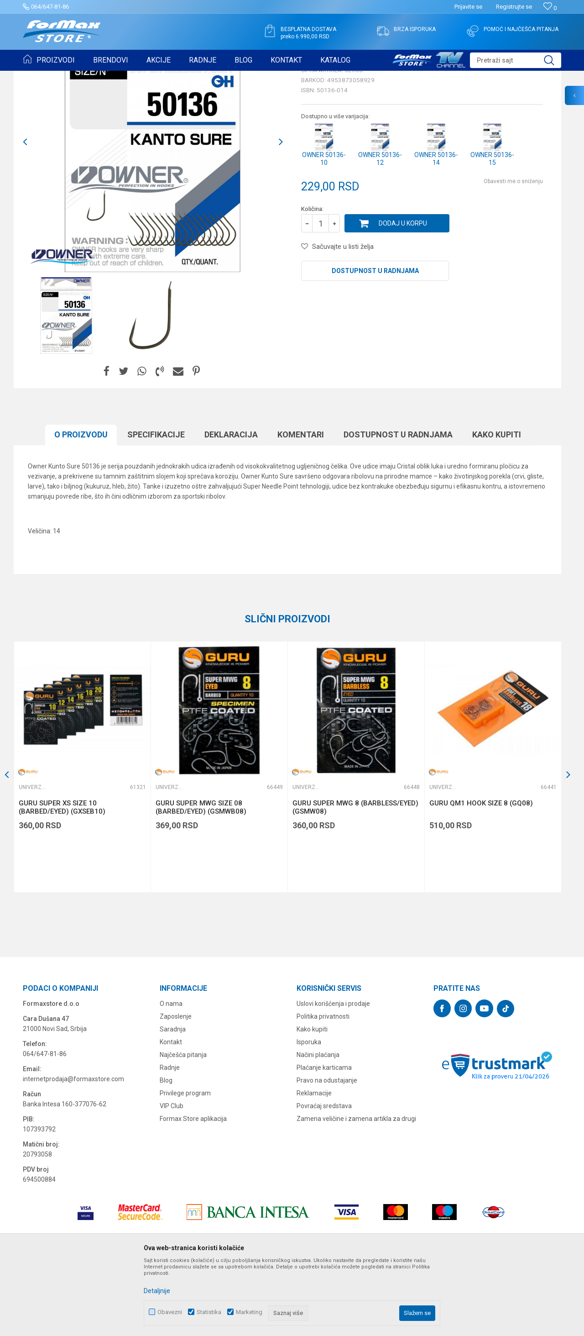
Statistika (209, 1312)
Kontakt (171, 1112)
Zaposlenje (176, 1087)
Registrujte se (514, 6)
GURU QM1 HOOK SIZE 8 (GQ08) (481, 874)
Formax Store (39, 77)
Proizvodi (74, 77)
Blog (166, 1151)
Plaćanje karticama (324, 1138)
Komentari (300, 505)
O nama (171, 1074)
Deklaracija (231, 505)
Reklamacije (314, 1164)
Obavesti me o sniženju (513, 252)
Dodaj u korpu (403, 294)
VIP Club (171, 1176)
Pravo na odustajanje (327, 1151)
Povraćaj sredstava (324, 1176)
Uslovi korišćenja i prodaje (333, 1074)
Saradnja (173, 1100)
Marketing (249, 1312)
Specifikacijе (156, 505)
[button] (515, 60)
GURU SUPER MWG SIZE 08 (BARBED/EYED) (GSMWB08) (201, 878)
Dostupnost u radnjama (375, 341)
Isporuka (309, 1112)
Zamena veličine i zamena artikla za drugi (356, 1189)
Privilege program (185, 1164)
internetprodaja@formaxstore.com (73, 1149)
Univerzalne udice (138, 77)
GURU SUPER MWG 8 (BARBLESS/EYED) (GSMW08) (355, 878)
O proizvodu (81, 505)
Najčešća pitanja (183, 1125)
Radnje (170, 1138)
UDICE (101, 77)
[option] (66, 386)
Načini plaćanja (318, 1125)
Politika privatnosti (323, 1087)
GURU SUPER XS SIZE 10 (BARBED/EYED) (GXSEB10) (62, 878)
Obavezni (169, 1312)
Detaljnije (157, 1290)
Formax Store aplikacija (193, 1189)
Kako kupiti (496, 505)
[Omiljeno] (550, 8)
